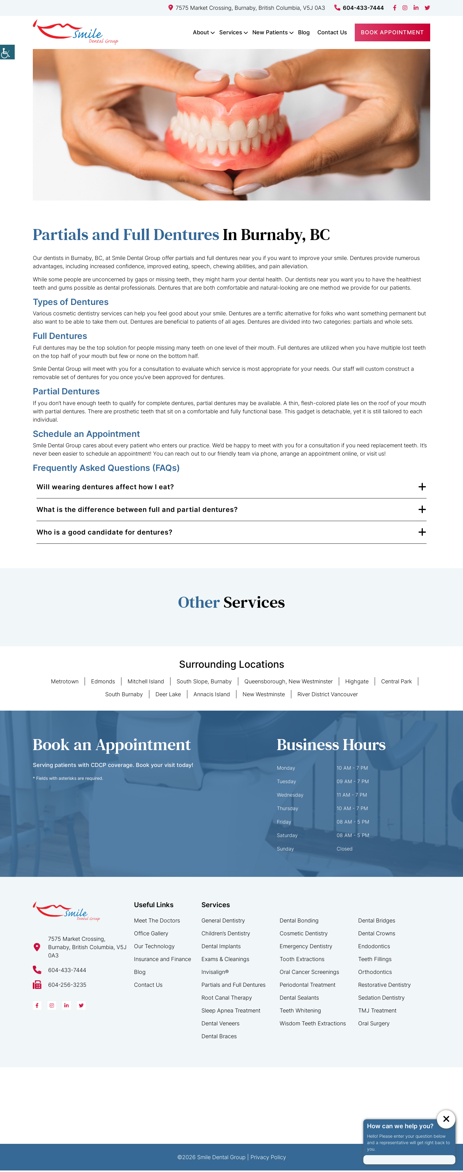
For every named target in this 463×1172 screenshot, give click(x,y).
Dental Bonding (299, 922)
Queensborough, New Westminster (288, 683)
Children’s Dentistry (225, 935)
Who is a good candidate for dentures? (104, 534)
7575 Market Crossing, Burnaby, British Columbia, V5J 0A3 (246, 8)
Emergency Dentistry (306, 948)
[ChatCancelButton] (446, 1119)
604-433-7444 (359, 8)
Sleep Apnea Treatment (230, 1012)
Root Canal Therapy (226, 999)
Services (230, 32)
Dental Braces (219, 1038)
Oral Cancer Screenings (309, 973)
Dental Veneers (220, 1025)
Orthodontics (375, 973)
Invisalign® (215, 973)
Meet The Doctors (157, 922)
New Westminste (264, 696)
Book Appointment (392, 32)
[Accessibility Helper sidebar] (7, 52)
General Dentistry (223, 922)
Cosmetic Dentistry (304, 935)
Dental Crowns (376, 935)
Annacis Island (211, 696)
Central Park (396, 683)
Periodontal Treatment (307, 986)
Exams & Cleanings (225, 960)
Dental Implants (221, 948)
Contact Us (332, 32)
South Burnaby (124, 696)
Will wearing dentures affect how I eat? (105, 488)
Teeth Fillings (375, 960)
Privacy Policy (268, 1158)
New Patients (270, 32)
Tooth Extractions (302, 960)
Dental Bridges (376, 922)
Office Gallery (151, 935)
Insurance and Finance (162, 960)
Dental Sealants (299, 999)
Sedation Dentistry (381, 999)
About (201, 32)
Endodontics (374, 948)
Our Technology (154, 948)
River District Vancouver (327, 696)
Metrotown (64, 683)
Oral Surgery (374, 1025)
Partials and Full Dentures (233, 986)
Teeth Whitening (300, 1012)
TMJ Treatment (377, 1012)
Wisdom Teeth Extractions (313, 1025)
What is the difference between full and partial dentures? (137, 511)
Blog (304, 32)
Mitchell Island (146, 683)
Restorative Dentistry (384, 986)
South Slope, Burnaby (204, 683)
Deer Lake (168, 696)
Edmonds (103, 683)
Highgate (357, 683)
